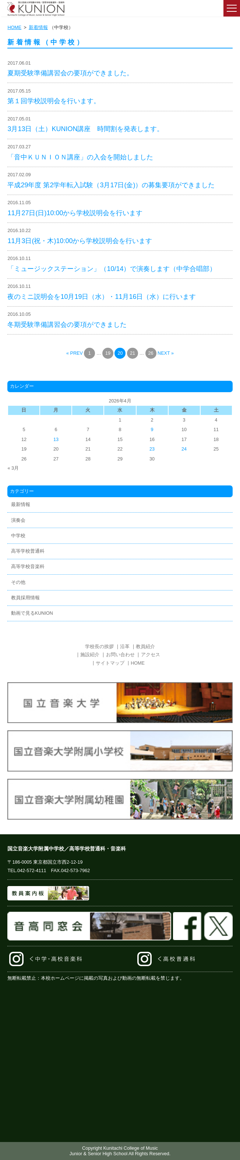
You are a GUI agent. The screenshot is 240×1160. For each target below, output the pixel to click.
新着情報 (38, 27)
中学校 (18, 535)
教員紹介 (145, 646)
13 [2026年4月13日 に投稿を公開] (56, 439)
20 (120, 353)
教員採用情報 (25, 597)
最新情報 (20, 504)
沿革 (125, 646)
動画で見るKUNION (32, 613)
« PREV (74, 353)
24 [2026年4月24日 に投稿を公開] (184, 449)
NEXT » (166, 353)
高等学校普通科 (28, 551)
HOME (14, 27)
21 (132, 353)
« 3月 (13, 468)
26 (150, 353)
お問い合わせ (120, 655)
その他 (18, 582)
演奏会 (18, 520)
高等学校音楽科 (28, 566)
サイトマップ (110, 663)
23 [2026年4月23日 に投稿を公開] (152, 449)
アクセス (150, 655)
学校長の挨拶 (99, 646)
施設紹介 (89, 655)
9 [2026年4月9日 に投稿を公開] (152, 429)
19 (107, 353)
